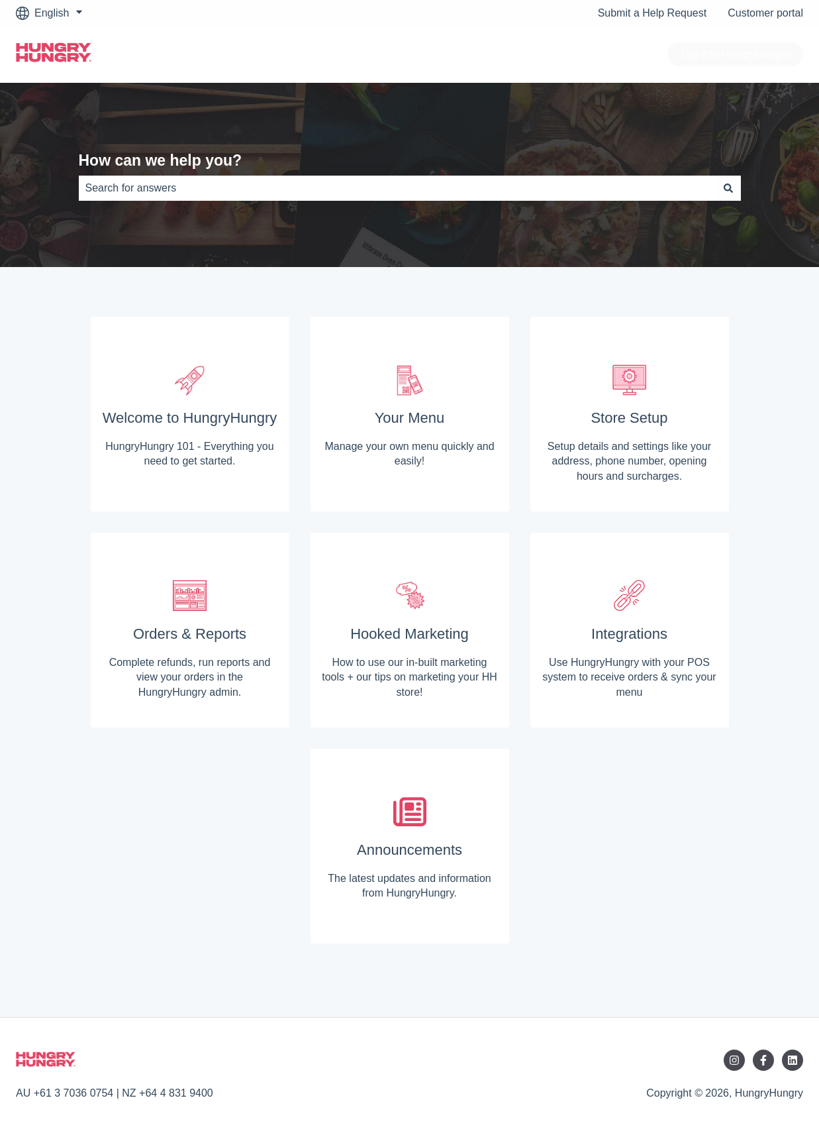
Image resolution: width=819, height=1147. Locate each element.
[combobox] (397, 188)
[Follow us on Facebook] (763, 1060)
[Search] (728, 188)
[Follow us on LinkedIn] (792, 1060)
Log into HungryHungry (735, 54)
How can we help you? (160, 160)
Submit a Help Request (652, 13)
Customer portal (765, 13)
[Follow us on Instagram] (734, 1060)
